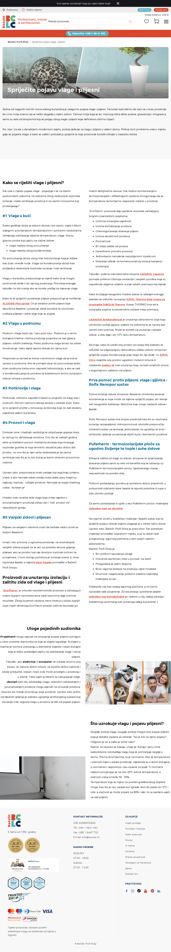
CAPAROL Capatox (152, 274)
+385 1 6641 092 (88, 826)
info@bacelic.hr (91, 836)
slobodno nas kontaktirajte (107, 596)
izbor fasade (44, 562)
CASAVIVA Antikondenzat (106, 319)
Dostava (130, 849)
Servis (128, 866)
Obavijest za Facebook (138, 860)
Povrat (129, 838)
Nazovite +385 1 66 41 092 (88, 33)
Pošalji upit (161, 9)
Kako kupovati (133, 833)
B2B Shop (144, 9)
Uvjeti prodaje (133, 822)
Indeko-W (108, 364)
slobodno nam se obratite (106, 508)
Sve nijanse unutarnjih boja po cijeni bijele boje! (84, 3)
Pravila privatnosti (135, 855)
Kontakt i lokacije (135, 827)
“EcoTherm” (11, 590)
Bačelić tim (131, 872)
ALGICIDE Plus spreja (16, 304)
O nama (130, 844)
